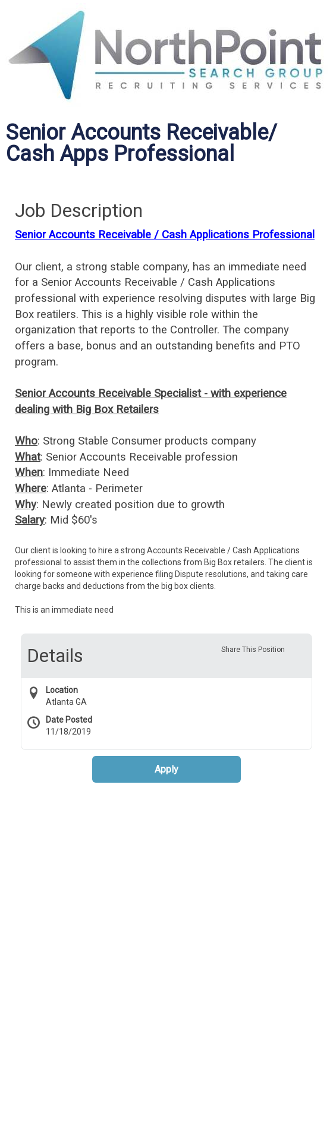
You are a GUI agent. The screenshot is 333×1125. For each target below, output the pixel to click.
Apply (166, 769)
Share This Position (253, 649)
